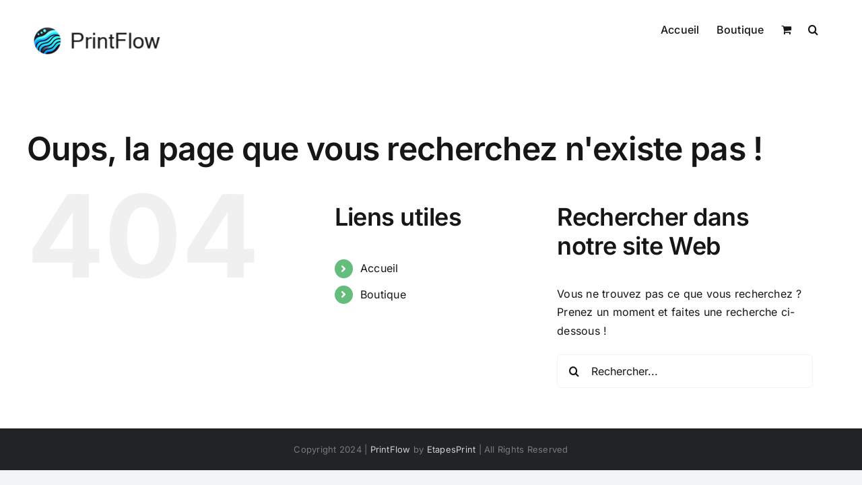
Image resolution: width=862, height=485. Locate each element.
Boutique (383, 294)
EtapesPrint (451, 449)
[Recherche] (574, 371)
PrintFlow (390, 449)
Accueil (379, 268)
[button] (830, 28)
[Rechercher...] (685, 371)
